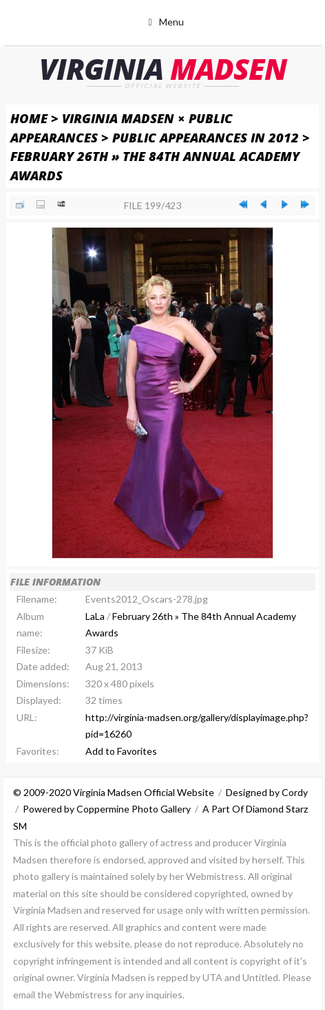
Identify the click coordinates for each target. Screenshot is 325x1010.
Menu (171, 22)
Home (29, 118)
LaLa (95, 616)
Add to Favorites (121, 751)
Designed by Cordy (267, 792)
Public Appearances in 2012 (205, 137)
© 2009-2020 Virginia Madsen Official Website (113, 792)
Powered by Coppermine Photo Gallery (107, 809)
